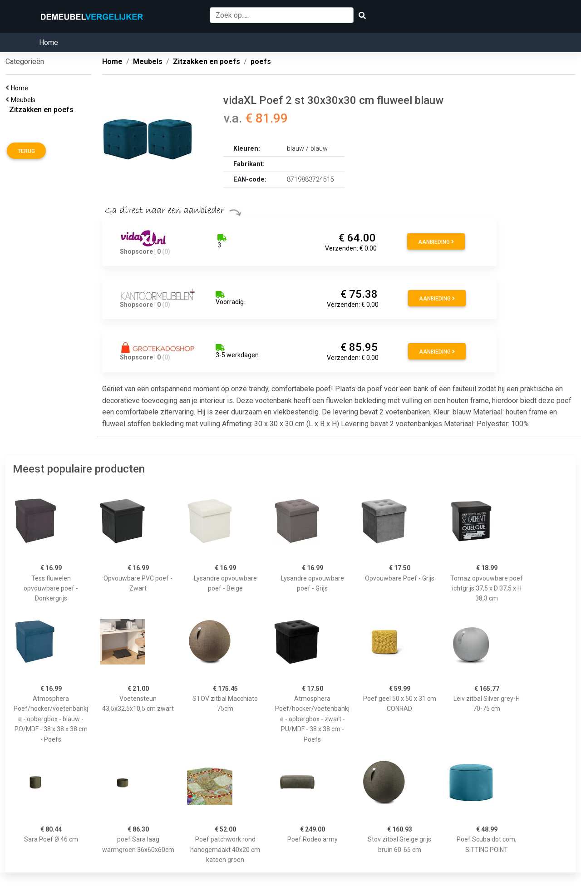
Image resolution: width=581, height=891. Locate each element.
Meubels (24, 99)
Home (48, 42)
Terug (26, 151)
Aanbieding (436, 242)
